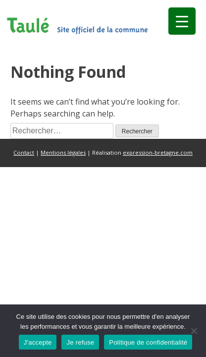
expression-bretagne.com (158, 152)
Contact (23, 152)
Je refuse (80, 342)
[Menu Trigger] (182, 21)
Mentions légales (63, 152)
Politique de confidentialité (148, 342)
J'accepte (38, 342)
